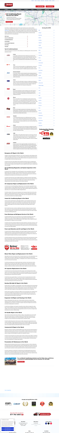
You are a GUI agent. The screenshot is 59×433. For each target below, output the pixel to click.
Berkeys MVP (47, 9)
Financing (39, 0)
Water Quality (39, 9)
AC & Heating (19, 9)
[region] (8, 425)
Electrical (26, 9)
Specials (53, 0)
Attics (32, 9)
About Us (33, 0)
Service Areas (42, 0)
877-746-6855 (15, 415)
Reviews (50, 0)
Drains (12, 9)
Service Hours (46, 0)
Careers (36, 0)
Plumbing (6, 9)
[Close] (14, 420)
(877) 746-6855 (40, 6)
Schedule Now (50, 6)
